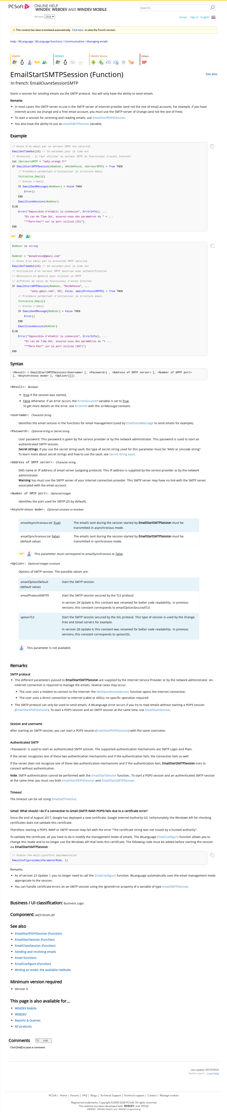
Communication (74, 41)
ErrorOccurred (88, 409)
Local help (213, 1082)
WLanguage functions (48, 41)
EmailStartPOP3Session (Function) (38, 942)
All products (23, 1035)
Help (13, 41)
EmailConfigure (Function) (33, 972)
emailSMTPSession (76, 124)
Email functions (26, 966)
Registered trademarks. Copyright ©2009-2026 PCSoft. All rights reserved (113, 1102)
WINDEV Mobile (26, 1017)
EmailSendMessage (139, 431)
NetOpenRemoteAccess (113, 700)
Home (183, 17)
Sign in (194, 17)
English (205, 17)
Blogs (94, 1095)
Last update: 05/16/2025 (205, 1078)
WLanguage (25, 41)
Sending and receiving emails (35, 960)
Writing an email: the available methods (43, 978)
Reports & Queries (27, 1029)
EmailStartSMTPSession (118, 788)
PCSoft (53, 1095)
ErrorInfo (81, 414)
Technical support (134, 1095)
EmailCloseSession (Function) (35, 954)
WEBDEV (20, 1023)
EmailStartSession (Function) (34, 948)
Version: (39, 16)
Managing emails (97, 41)
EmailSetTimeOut (64, 807)
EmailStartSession (157, 718)
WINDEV (123, 1109)
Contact (152, 1095)
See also (211, 74)
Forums (74, 1095)
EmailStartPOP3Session (109, 118)
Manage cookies (169, 1095)
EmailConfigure (168, 845)
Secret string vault (122, 462)
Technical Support (110, 1095)
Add (42, 1049)
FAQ (84, 1095)
